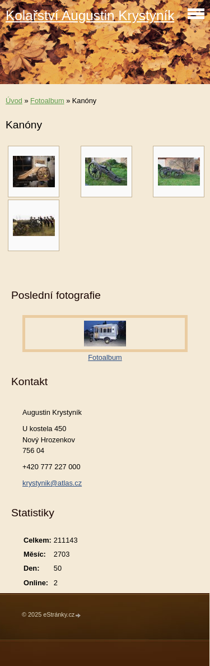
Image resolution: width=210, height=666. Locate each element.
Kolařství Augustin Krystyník (90, 15)
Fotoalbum (47, 100)
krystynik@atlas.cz (52, 483)
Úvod (14, 100)
